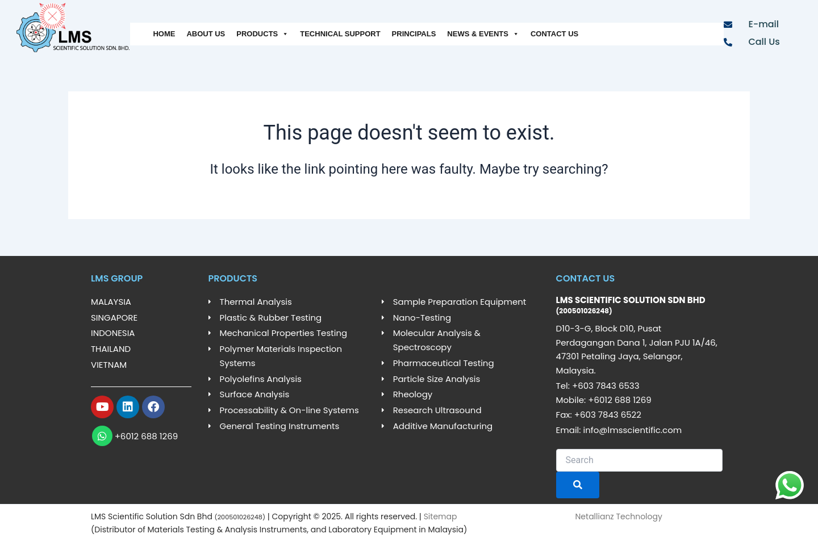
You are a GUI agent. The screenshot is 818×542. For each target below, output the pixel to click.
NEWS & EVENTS (483, 34)
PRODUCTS (262, 34)
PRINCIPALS (414, 34)
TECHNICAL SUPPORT (340, 34)
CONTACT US (554, 34)
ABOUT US (205, 34)
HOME (164, 34)
